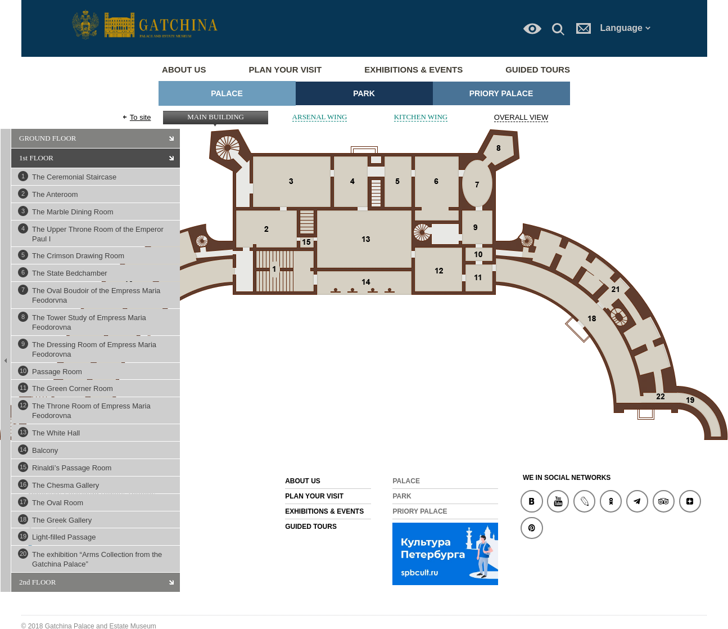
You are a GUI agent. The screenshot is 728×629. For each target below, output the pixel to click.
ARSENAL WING (319, 117)
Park (364, 93)
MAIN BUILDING (215, 117)
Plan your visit (285, 69)
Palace (227, 93)
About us (184, 69)
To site (140, 117)
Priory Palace (501, 93)
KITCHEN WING (420, 117)
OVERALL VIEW (521, 117)
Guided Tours (537, 69)
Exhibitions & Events (413, 69)
